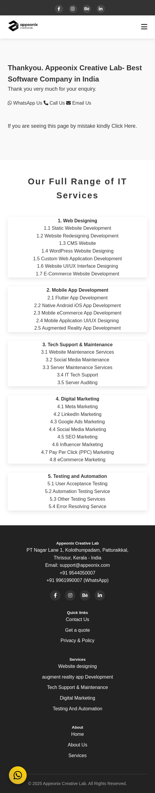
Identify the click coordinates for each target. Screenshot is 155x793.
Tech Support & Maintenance (77, 687)
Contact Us (77, 619)
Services (77, 755)
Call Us (55, 103)
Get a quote (77, 630)
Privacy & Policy (77, 640)
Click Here (123, 126)
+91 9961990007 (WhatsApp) (77, 580)
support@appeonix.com (85, 565)
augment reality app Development (77, 676)
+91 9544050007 (77, 572)
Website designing (77, 666)
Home (77, 734)
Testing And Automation (77, 708)
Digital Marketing (77, 698)
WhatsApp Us (26, 103)
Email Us (78, 103)
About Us (77, 744)
